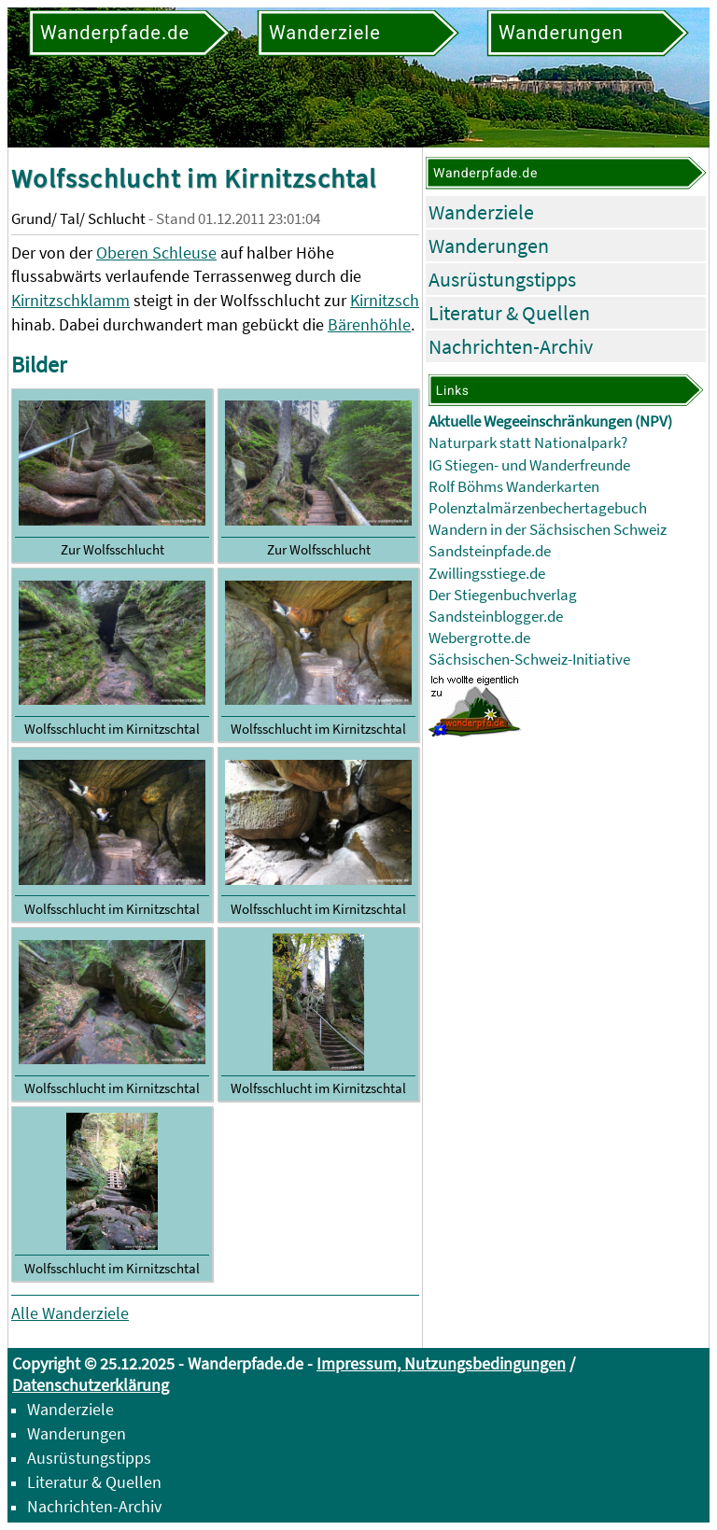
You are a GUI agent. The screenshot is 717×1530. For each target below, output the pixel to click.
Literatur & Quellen (509, 313)
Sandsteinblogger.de (496, 616)
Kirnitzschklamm (70, 300)
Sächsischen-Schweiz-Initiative (529, 659)
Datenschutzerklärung (90, 1385)
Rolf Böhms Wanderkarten (514, 487)
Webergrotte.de (479, 638)
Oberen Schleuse (156, 252)
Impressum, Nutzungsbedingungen (441, 1363)
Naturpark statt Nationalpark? (528, 443)
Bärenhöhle (369, 324)
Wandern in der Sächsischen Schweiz (548, 530)
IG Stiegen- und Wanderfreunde (529, 465)
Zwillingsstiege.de (487, 573)
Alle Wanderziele (70, 1313)
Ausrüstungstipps (502, 279)
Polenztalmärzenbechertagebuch (538, 508)
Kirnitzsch (384, 300)
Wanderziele (481, 212)
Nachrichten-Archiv (511, 346)
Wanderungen (489, 245)
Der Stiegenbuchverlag (503, 595)
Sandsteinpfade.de (490, 551)
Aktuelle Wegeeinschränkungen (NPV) (550, 421)
